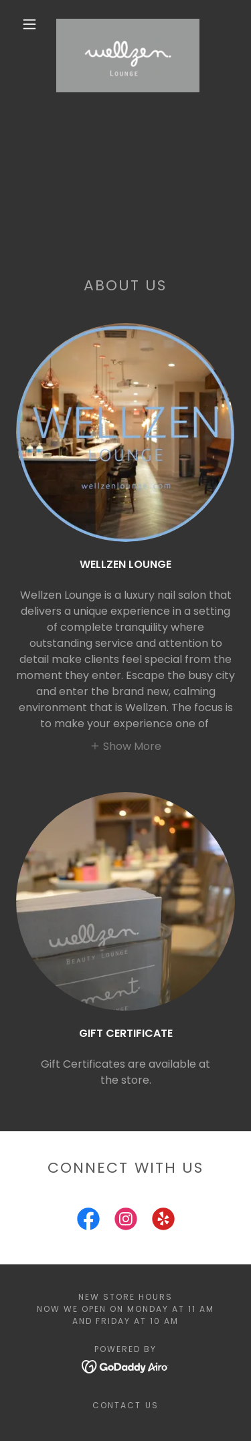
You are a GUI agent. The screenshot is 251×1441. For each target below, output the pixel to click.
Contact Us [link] (125, 1405)
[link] (127, 24)
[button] (29, 24)
